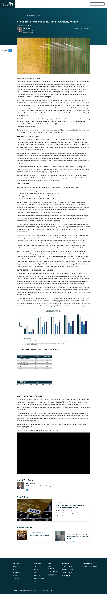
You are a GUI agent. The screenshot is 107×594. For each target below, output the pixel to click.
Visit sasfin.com (17, 566)
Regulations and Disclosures (52, 574)
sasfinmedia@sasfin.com (88, 566)
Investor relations (17, 572)
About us (15, 569)
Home (29, 15)
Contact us (15, 578)
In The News (55, 4)
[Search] (98, 4)
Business (84, 4)
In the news (37, 575)
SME (35, 584)
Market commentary (39, 578)
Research (39, 15)
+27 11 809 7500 (67, 566)
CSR (34, 4)
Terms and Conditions (51, 567)
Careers (15, 575)
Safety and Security (53, 571)
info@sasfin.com (67, 569)
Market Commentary (67, 4)
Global (40, 4)
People (77, 4)
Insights (47, 4)
